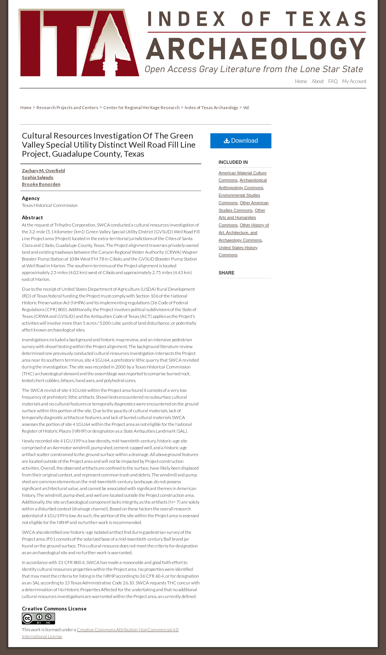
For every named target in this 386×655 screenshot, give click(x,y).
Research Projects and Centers (68, 107)
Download (241, 140)
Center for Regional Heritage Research (142, 107)
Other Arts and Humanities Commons (242, 218)
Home (26, 107)
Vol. (246, 107)
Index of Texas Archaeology (212, 107)
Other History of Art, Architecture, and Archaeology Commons (244, 232)
